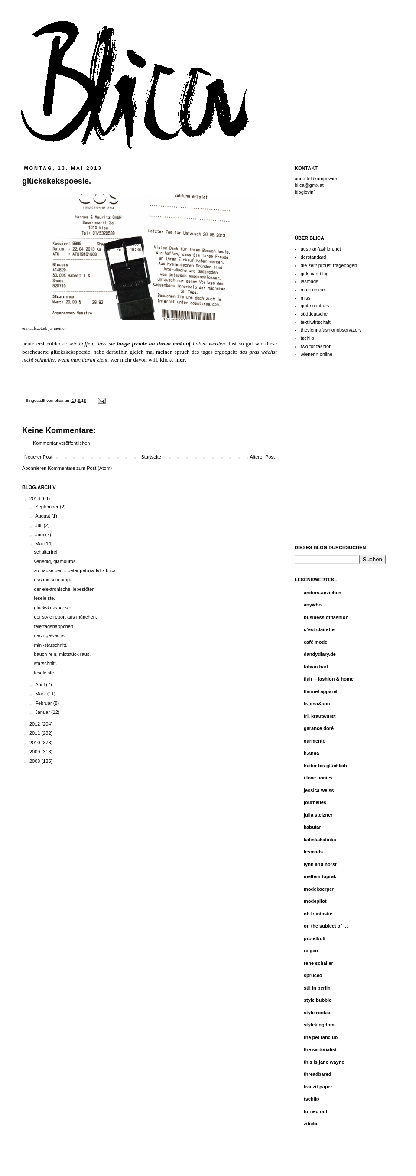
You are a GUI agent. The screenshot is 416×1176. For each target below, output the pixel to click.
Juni (40, 534)
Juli (39, 525)
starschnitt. (45, 663)
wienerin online (316, 354)
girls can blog (315, 273)
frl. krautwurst (319, 716)
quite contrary (315, 305)
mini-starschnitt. (50, 645)
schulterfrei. (46, 551)
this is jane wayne (324, 1062)
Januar (43, 712)
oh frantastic (318, 913)
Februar (44, 703)
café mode (315, 642)
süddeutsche (314, 313)
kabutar (312, 827)
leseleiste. (44, 598)
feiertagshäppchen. (54, 626)
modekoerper (319, 889)
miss (306, 297)
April (40, 684)
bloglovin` (305, 192)
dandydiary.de (320, 654)
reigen (311, 950)
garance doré (319, 728)
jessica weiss (319, 790)
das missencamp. (52, 579)
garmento (314, 740)
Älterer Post (262, 456)
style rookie (317, 1012)
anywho (313, 604)
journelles (315, 802)
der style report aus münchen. (65, 616)
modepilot (315, 901)
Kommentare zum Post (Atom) (80, 468)
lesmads (309, 281)
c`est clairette (319, 629)
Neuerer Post (38, 456)
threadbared (318, 1074)
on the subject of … (326, 925)
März (41, 693)
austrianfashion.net (321, 248)
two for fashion (316, 346)
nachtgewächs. (49, 635)
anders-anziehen (322, 592)
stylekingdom (319, 1024)
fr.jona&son (317, 703)
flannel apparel (321, 691)
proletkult (314, 938)
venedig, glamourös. (55, 561)
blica (60, 400)
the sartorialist (320, 1049)
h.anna (311, 753)
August (43, 515)
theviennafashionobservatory (331, 329)
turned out (315, 1111)
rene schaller (318, 963)
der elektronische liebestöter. (64, 589)
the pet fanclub (321, 1037)
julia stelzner (318, 815)
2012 (35, 723)
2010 (35, 742)
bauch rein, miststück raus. (62, 654)
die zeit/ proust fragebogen (329, 265)
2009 (35, 751)
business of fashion (326, 617)
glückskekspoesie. (53, 607)
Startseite (151, 456)
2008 (35, 761)
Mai (39, 543)
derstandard (313, 257)
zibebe (311, 1123)
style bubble (318, 1000)
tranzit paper (318, 1086)
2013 (35, 498)
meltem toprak (320, 876)
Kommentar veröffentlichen (61, 443)
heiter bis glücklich (325, 765)
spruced (313, 975)
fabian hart (316, 666)
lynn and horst (320, 864)
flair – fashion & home (329, 678)
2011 (35, 733)
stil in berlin (317, 987)
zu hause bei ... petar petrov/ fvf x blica (74, 570)
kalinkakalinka (320, 839)
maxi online (313, 289)
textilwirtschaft (316, 322)
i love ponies (318, 777)
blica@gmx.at (309, 185)
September (47, 506)
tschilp (307, 338)
